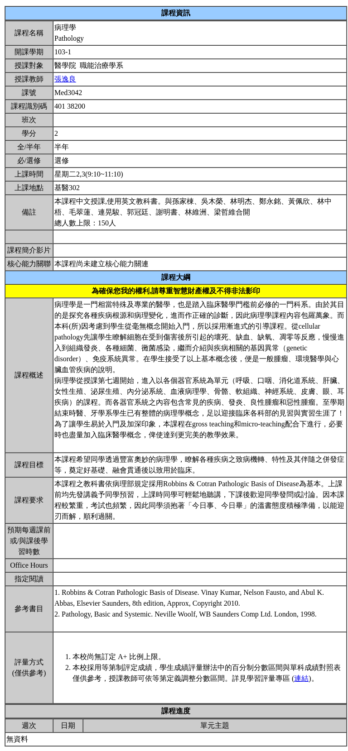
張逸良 (65, 79)
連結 (301, 678)
